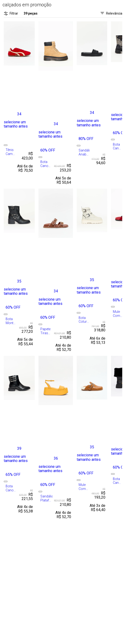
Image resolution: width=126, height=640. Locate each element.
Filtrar (11, 13)
